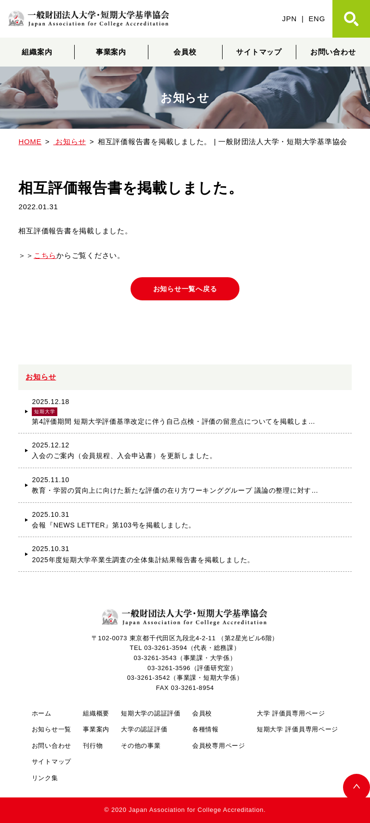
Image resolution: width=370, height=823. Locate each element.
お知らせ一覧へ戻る (185, 289)
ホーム (42, 713)
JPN (289, 18)
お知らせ (41, 377)
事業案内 (111, 52)
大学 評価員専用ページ (291, 713)
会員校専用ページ (218, 745)
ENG (316, 18)
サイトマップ (258, 52)
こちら (45, 255)
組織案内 (37, 52)
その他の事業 (140, 745)
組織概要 (96, 713)
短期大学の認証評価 (151, 713)
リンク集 (45, 778)
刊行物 (93, 745)
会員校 (184, 52)
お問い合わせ (333, 52)
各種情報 (205, 729)
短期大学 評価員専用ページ (297, 729)
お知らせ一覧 (51, 729)
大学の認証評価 (144, 729)
